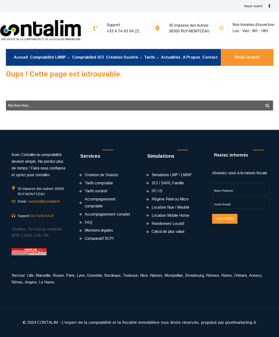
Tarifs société (96, 191)
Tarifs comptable (99, 183)
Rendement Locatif (168, 224)
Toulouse (130, 275)
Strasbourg (194, 275)
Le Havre (46, 282)
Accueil (21, 57)
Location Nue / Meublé (170, 207)
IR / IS (157, 191)
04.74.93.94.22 (42, 216)
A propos (191, 57)
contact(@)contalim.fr (44, 201)
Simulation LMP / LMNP (172, 175)
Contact (210, 57)
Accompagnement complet (107, 214)
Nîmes (17, 282)
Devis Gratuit (247, 57)
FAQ (88, 222)
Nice (144, 275)
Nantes (156, 275)
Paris (70, 275)
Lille (30, 275)
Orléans (240, 275)
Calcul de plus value (168, 231)
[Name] (241, 189)
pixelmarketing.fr (240, 322)
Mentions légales (99, 230)
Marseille (43, 275)
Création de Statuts (101, 175)
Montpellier (174, 275)
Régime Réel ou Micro (170, 199)
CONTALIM (47, 322)
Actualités (170, 57)
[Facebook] (269, 6)
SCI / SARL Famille (168, 183)
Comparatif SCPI (99, 238)
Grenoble (94, 275)
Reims (226, 275)
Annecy (255, 275)
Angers (31, 282)
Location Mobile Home (170, 215)
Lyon (81, 275)
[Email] (241, 203)
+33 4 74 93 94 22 (123, 31)
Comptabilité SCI (88, 57)
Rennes (212, 275)
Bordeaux (112, 275)
